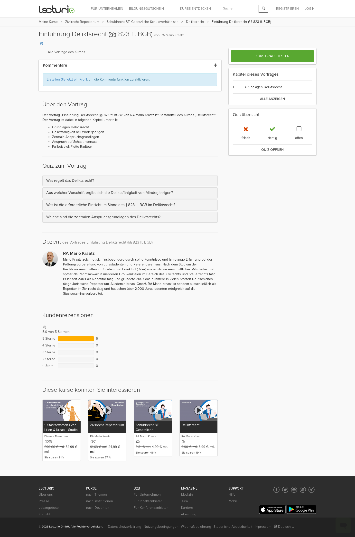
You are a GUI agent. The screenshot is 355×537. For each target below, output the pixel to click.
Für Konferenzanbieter (151, 508)
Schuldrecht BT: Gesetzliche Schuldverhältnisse (142, 22)
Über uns (46, 494)
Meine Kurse (48, 22)
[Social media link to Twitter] (285, 490)
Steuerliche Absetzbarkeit (233, 527)
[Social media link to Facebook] (276, 490)
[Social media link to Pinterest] (294, 490)
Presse (44, 501)
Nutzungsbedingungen (161, 527)
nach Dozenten (97, 508)
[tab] (130, 180)
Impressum (263, 527)
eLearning (188, 514)
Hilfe (232, 494)
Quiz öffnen (272, 150)
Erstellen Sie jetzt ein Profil (67, 79)
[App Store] (272, 509)
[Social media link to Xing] (311, 490)
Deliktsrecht (195, 22)
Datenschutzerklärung (124, 527)
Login (310, 9)
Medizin (187, 494)
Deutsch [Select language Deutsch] (284, 527)
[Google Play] (301, 509)
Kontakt (44, 514)
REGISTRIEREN (287, 9)
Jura (184, 501)
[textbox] (239, 8)
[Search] (263, 9)
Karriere (187, 508)
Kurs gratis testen (273, 56)
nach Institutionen (99, 501)
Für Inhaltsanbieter (148, 501)
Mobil (233, 501)
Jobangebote (49, 508)
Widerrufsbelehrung (196, 527)
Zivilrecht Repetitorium (82, 22)
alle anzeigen (272, 99)
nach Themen (96, 494)
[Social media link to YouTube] (303, 490)
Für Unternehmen (147, 494)
